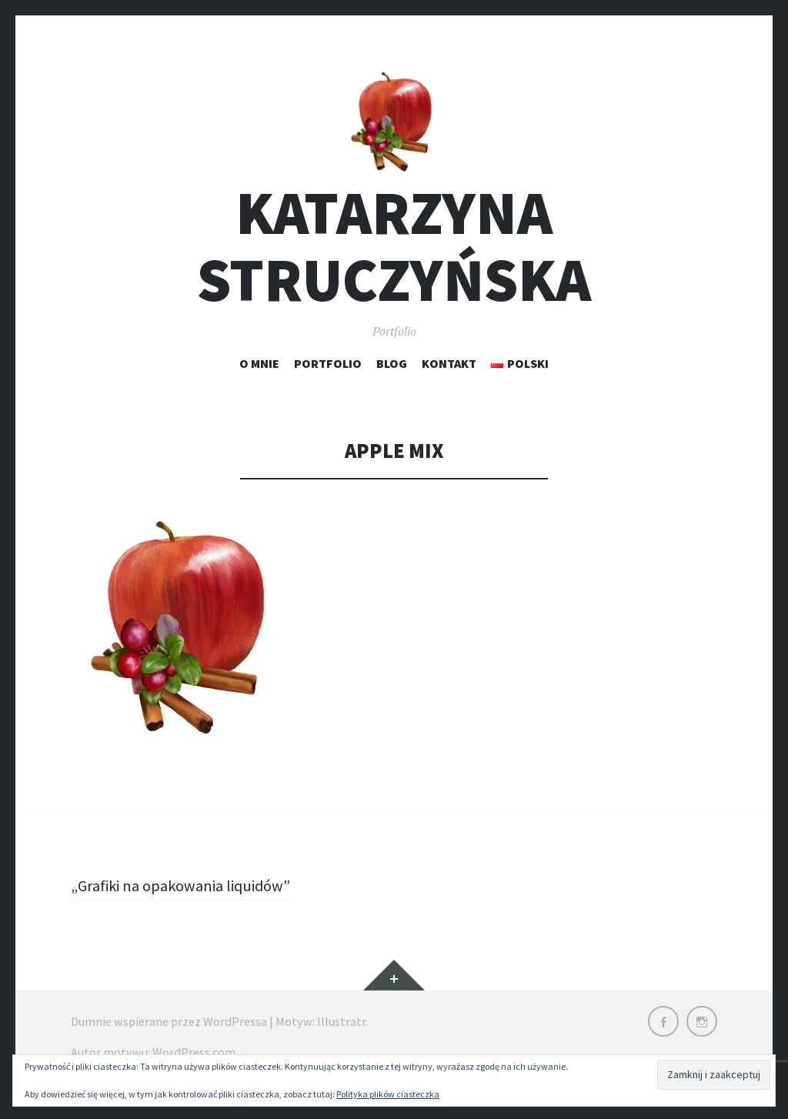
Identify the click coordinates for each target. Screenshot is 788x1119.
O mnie (259, 383)
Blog (391, 383)
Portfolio (328, 383)
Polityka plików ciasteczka (387, 1094)
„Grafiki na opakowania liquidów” (190, 906)
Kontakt (449, 383)
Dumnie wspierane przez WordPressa (169, 1042)
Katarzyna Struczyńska (394, 267)
